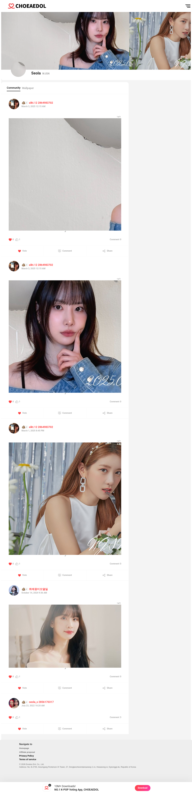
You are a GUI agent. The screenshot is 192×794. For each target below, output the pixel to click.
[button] (65, 231)
